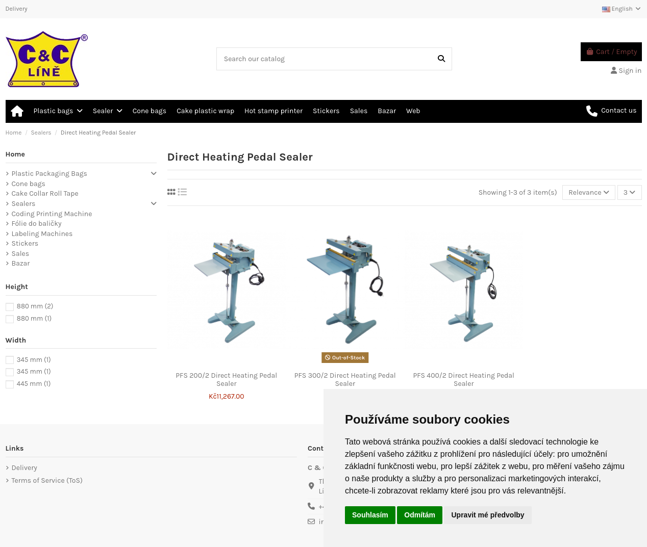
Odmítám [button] (419, 515)
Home (16, 154)
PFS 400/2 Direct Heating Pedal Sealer (464, 379)
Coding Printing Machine (52, 214)
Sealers (24, 203)
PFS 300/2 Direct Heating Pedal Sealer (345, 379)
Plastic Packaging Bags (49, 173)
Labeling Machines (42, 233)
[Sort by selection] (588, 192)
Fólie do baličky (37, 223)
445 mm (34, 383)
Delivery (17, 8)
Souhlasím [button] (370, 515)
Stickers (25, 243)
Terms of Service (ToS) (47, 480)
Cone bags (28, 183)
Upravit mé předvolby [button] (487, 515)
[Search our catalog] (441, 58)
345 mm (34, 359)
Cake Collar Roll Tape (45, 193)
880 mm (35, 306)
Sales (21, 253)
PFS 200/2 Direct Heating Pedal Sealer (226, 379)
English (622, 8)
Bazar (21, 263)
